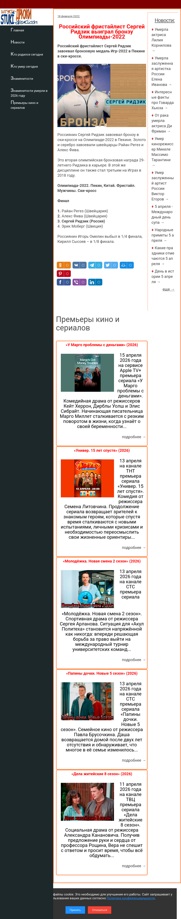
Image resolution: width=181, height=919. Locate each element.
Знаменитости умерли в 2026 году (29, 92)
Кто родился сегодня (27, 54)
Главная (17, 29)
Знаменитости (22, 78)
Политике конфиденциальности (131, 898)
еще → (168, 289)
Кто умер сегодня (24, 66)
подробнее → (134, 437)
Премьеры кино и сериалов (24, 104)
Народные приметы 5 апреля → (162, 235)
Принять (75, 910)
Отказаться (99, 910)
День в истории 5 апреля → (162, 276)
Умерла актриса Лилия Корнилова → (161, 40)
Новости (17, 42)
